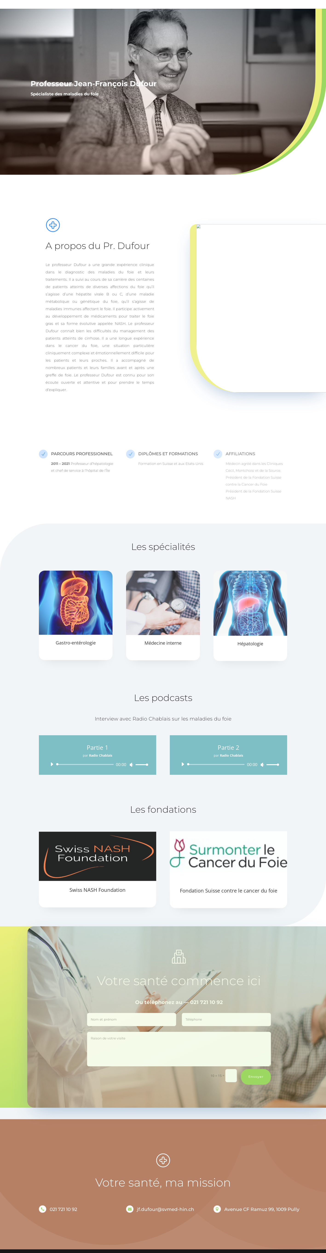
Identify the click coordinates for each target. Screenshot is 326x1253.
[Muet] (131, 765)
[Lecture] (51, 764)
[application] (97, 764)
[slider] (86, 764)
